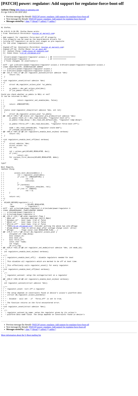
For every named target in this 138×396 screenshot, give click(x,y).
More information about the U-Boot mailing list (21, 394)
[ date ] (28, 21)
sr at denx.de (39, 54)
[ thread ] (35, 21)
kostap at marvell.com (43, 35)
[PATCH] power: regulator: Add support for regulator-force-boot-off (60, 16)
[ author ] (52, 21)
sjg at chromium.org (30, 58)
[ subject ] (43, 21)
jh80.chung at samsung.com (27, 10)
